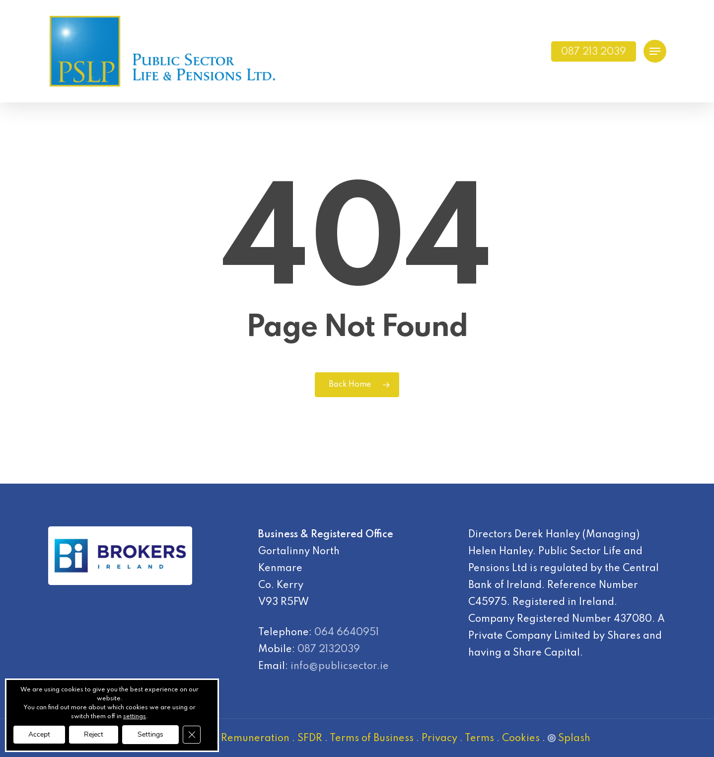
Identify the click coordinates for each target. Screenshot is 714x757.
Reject (93, 734)
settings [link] (134, 717)
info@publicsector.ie (339, 667)
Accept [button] (39, 734)
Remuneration (255, 739)
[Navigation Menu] (654, 51)
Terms (479, 739)
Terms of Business (372, 739)
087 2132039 (328, 650)
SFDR (309, 739)
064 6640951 (346, 633)
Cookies (521, 739)
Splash (569, 739)
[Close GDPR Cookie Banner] (192, 735)
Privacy (439, 739)
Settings (150, 734)
